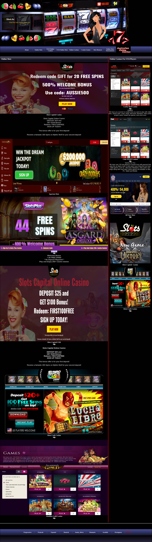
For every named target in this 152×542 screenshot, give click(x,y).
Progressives (27, 532)
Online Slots (38, 50)
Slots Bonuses (97, 50)
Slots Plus (54, 251)
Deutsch (66, 532)
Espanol (53, 532)
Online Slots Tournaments (110, 49)
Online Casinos (74, 50)
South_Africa (79, 532)
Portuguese (118, 532)
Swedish (105, 532)
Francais (40, 532)
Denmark (92, 532)
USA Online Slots (62, 50)
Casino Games (85, 50)
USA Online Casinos (50, 49)
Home (27, 50)
